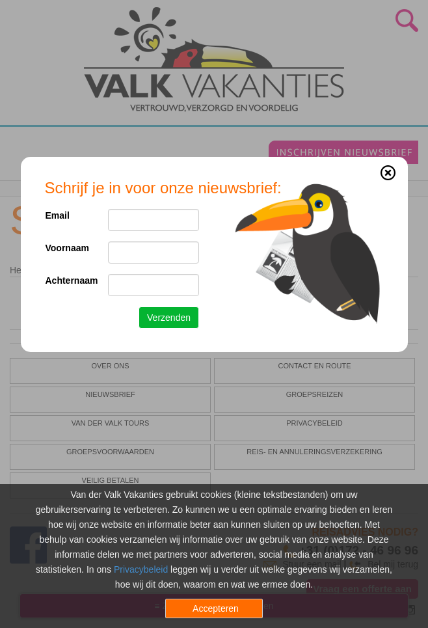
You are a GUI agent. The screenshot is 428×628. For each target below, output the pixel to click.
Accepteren (216, 608)
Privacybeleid (141, 569)
